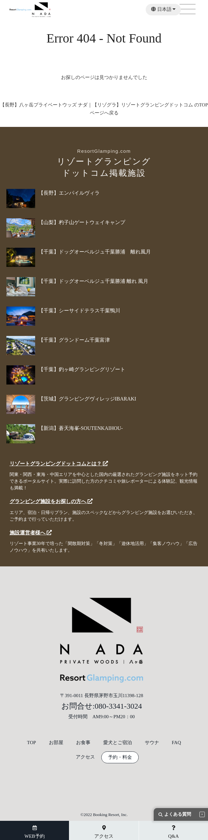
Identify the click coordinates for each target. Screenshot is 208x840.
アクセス (85, 757)
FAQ (176, 742)
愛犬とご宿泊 (117, 742)
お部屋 (56, 742)
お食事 (83, 742)
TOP (31, 742)
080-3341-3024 (118, 706)
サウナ (152, 742)
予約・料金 (120, 757)
